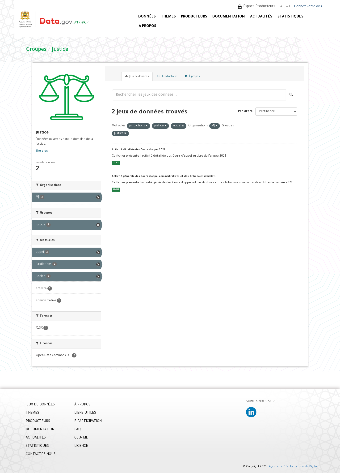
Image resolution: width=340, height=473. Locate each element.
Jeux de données (137, 76)
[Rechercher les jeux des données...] (199, 95)
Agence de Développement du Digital (293, 466)
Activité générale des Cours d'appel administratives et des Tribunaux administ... (165, 176)
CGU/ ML (81, 438)
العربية (285, 7)
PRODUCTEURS (194, 17)
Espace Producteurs (259, 7)
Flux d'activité (167, 76)
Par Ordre (245, 111)
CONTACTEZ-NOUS (40, 454)
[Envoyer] (291, 95)
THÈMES (32, 413)
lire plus (42, 151)
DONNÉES (147, 17)
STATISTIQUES (290, 17)
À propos (192, 76)
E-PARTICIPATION (88, 421)
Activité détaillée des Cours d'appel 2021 (138, 149)
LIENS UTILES (85, 413)
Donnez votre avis (308, 7)
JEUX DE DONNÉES (40, 405)
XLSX (116, 163)
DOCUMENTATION (228, 17)
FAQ (77, 430)
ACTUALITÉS (261, 17)
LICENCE (81, 446)
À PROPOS (147, 26)
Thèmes (168, 17)
